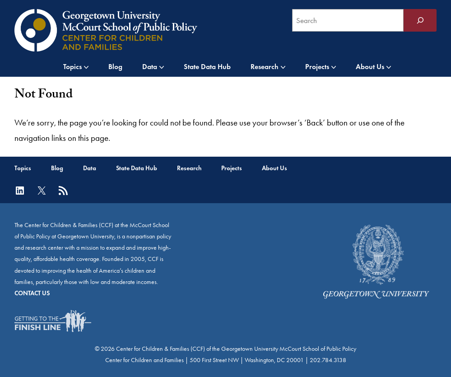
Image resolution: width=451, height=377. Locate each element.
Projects (317, 66)
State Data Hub (207, 66)
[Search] (420, 20)
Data (149, 66)
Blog (115, 66)
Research (265, 66)
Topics (72, 66)
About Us (370, 66)
